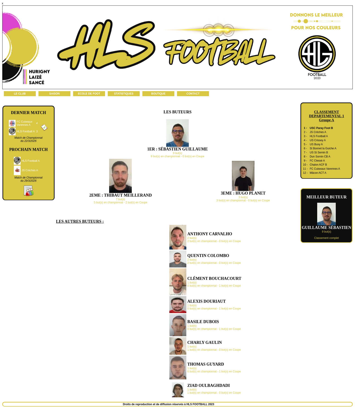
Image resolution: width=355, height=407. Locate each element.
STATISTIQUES (124, 93)
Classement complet (326, 238)
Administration (223, 404)
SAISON (54, 93)
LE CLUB (20, 93)
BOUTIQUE (158, 93)
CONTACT (193, 93)
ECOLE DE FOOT (89, 93)
